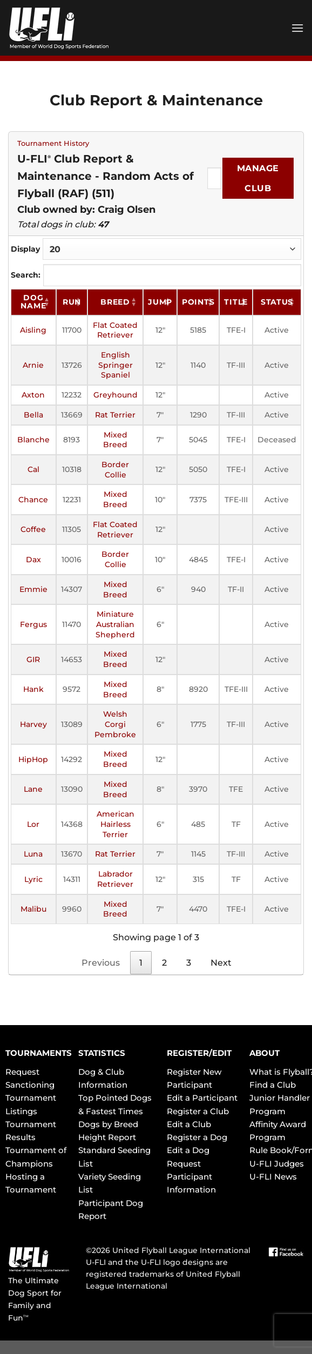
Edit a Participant (202, 1098)
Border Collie (115, 470)
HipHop (33, 759)
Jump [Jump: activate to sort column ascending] (160, 302)
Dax (33, 559)
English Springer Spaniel (115, 365)
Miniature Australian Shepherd (115, 624)
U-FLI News (273, 1176)
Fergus (33, 624)
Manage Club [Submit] (258, 178)
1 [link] (141, 963)
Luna (33, 854)
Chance (33, 499)
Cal (33, 469)
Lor (33, 824)
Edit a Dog (188, 1150)
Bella (33, 415)
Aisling (33, 330)
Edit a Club (189, 1124)
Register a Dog (197, 1137)
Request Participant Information (191, 1176)
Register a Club (198, 1111)
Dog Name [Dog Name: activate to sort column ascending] (33, 302)
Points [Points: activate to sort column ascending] (198, 302)
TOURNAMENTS (38, 1053)
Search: (156, 275)
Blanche (33, 439)
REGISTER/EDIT (199, 1053)
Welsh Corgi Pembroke (115, 724)
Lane (33, 789)
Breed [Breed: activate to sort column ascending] (115, 302)
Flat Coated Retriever (115, 330)
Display (156, 249)
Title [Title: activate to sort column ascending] (236, 302)
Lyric (33, 879)
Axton (33, 395)
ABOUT (264, 1053)
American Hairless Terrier (115, 824)
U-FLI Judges (276, 1163)
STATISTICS (101, 1053)
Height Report (107, 1137)
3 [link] (188, 963)
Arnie (33, 365)
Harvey (33, 724)
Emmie (33, 589)
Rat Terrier (115, 415)
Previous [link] (101, 963)
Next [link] (221, 963)
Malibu (33, 909)
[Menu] (297, 28)
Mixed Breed (115, 440)
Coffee (33, 529)
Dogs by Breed (108, 1124)
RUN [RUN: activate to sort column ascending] (72, 302)
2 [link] (164, 963)
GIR (33, 659)
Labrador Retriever (115, 879)
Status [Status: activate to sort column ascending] (277, 302)
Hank (33, 689)
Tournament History (53, 143)
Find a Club (272, 1085)
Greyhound (115, 395)
